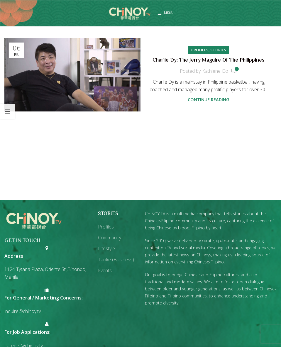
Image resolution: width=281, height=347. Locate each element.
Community (109, 237)
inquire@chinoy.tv (22, 311)
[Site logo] (130, 12)
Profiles (200, 50)
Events (105, 270)
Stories (218, 50)
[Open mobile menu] (166, 13)
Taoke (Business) (116, 259)
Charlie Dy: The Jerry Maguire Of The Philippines (209, 60)
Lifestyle (106, 248)
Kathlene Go (215, 71)
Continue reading (208, 99)
